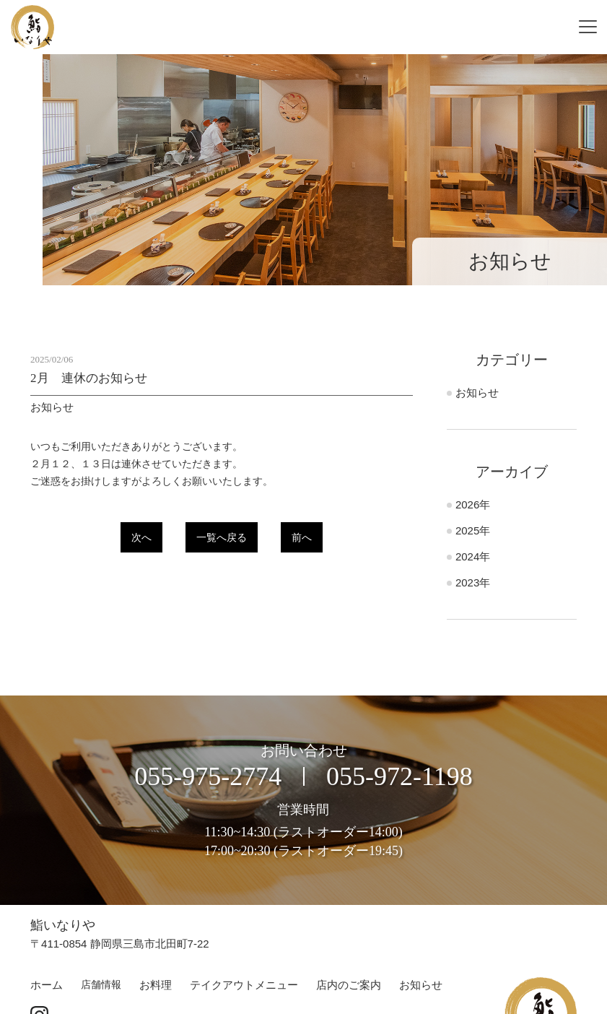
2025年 (472, 530)
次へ (141, 537)
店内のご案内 (348, 985)
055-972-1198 (399, 776)
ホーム (46, 985)
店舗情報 (101, 984)
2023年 (472, 582)
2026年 (472, 504)
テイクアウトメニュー (244, 985)
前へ (302, 537)
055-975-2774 (207, 776)
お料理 (155, 985)
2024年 (472, 556)
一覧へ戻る (221, 537)
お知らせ (477, 392)
